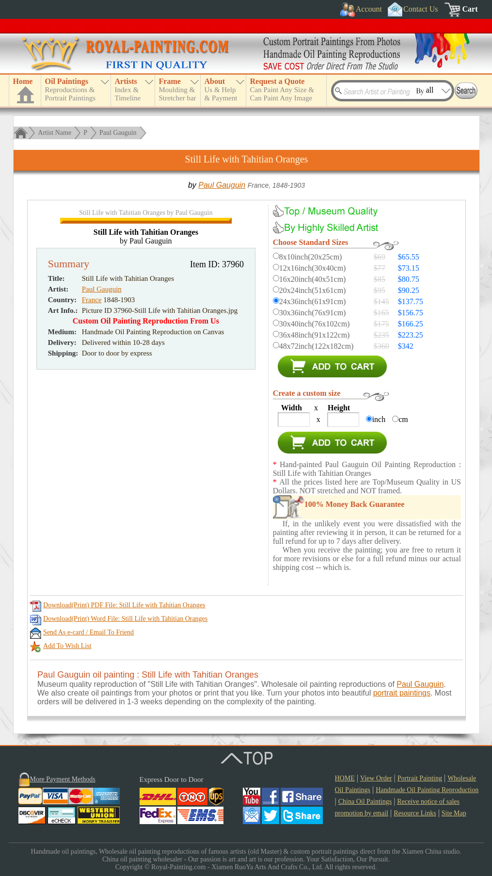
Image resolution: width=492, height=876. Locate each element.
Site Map (454, 813)
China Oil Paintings (365, 801)
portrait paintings (401, 693)
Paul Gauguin (118, 132)
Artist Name (54, 132)
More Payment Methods (62, 779)
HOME (345, 778)
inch (379, 419)
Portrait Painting (419, 778)
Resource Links (415, 813)
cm (403, 419)
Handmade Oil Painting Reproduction (427, 790)
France (92, 374)
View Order (376, 778)
